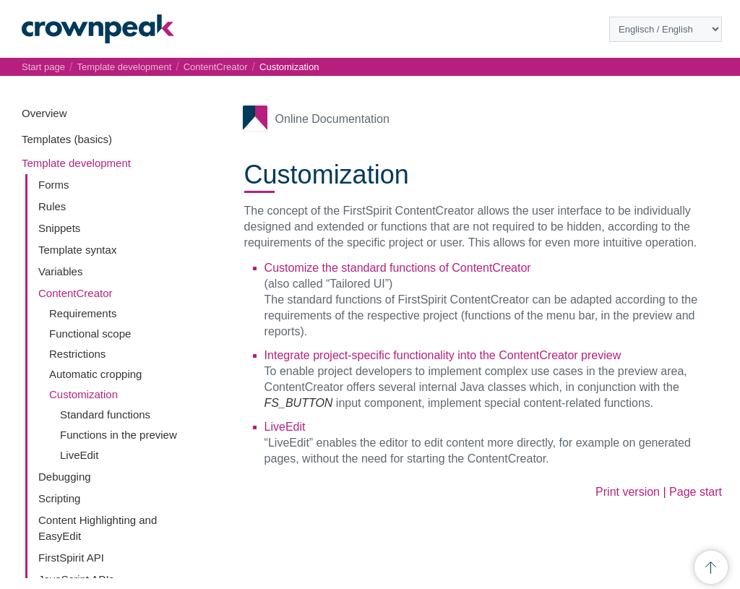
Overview (44, 113)
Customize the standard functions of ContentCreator (397, 268)
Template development (76, 163)
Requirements (82, 313)
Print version (627, 492)
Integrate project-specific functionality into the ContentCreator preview (442, 355)
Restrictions (77, 354)
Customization (83, 394)
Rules (52, 206)
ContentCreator (75, 293)
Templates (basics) (67, 139)
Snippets (59, 228)
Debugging (64, 476)
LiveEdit (79, 455)
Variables (60, 271)
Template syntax (77, 250)
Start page (43, 66)
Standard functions (105, 414)
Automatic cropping (95, 374)
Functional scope (90, 333)
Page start (695, 492)
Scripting (59, 498)
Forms (53, 185)
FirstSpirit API (71, 557)
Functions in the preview (118, 435)
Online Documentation (332, 119)
